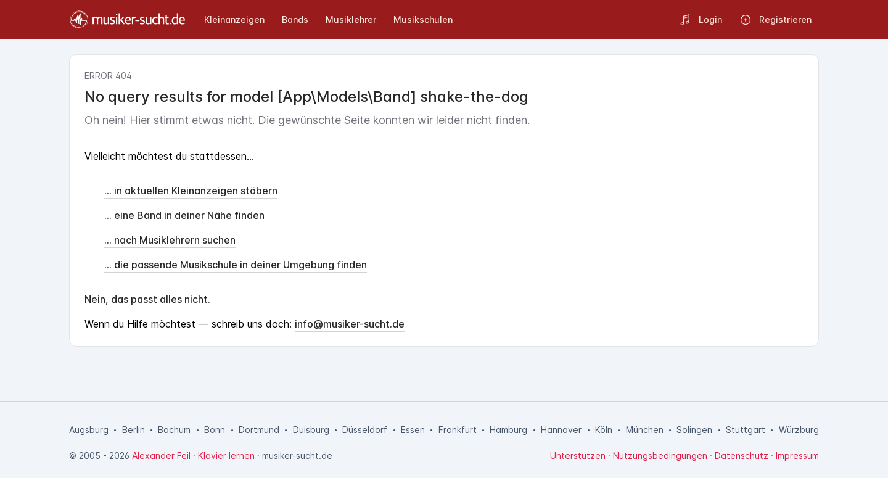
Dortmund (259, 429)
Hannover (561, 429)
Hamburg (508, 429)
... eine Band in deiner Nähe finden (184, 215)
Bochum (174, 429)
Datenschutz (741, 455)
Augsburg (89, 429)
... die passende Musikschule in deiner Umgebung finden (235, 264)
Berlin (133, 429)
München (645, 429)
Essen (413, 429)
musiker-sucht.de (297, 455)
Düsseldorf (364, 429)
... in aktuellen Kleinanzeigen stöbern (191, 190)
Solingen (694, 429)
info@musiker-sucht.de (350, 324)
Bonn (214, 429)
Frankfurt (457, 429)
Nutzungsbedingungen (660, 455)
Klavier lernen (226, 455)
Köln (603, 429)
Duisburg (311, 429)
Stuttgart (745, 429)
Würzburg (799, 429)
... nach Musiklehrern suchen (170, 240)
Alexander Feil (161, 455)
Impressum (797, 455)
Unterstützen (578, 455)
